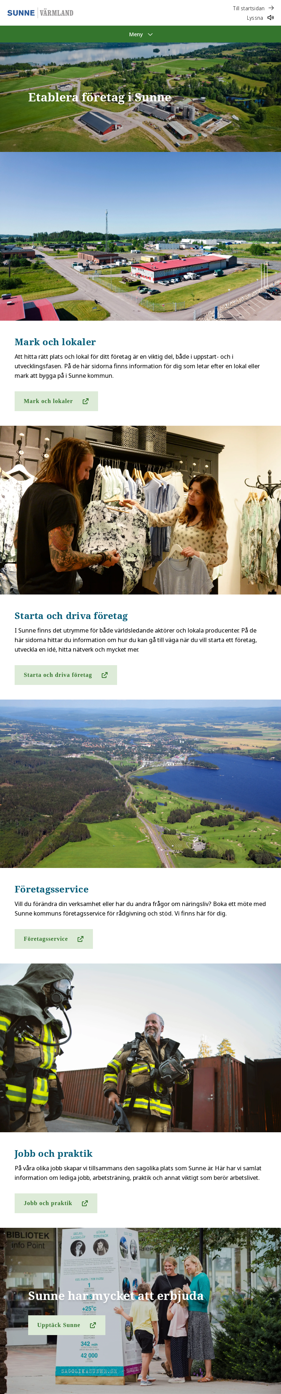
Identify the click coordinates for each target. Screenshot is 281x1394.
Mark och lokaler (48, 401)
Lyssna (260, 17)
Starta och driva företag (58, 675)
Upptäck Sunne (58, 1325)
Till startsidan (253, 8)
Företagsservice (46, 939)
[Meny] (140, 34)
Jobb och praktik (48, 1203)
